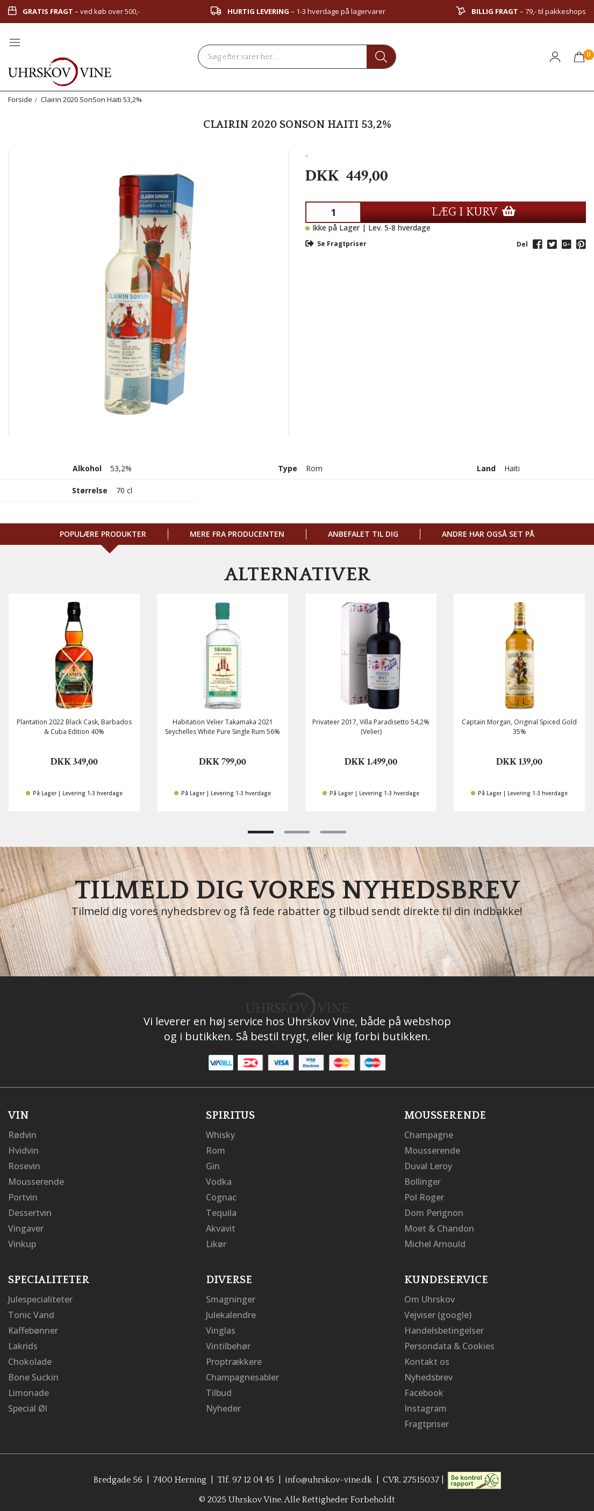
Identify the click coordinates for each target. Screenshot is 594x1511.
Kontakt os (426, 1355)
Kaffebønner (33, 1325)
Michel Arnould (435, 1240)
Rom (215, 1150)
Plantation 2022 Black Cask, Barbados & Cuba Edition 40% (74, 726)
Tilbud (219, 1385)
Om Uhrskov (429, 1295)
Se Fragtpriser (336, 243)
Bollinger (422, 1180)
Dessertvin (30, 1210)
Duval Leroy (428, 1165)
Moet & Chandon (439, 1225)
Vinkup (22, 1240)
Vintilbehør (228, 1340)
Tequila (221, 1210)
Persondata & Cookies (449, 1340)
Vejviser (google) (438, 1310)
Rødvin (22, 1135)
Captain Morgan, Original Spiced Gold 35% (519, 726)
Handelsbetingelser (444, 1325)
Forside (20, 99)
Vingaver (26, 1225)
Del (522, 244)
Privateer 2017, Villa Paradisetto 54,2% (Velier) (371, 726)
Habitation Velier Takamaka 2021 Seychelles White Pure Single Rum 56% (222, 726)
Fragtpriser (426, 1415)
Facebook (423, 1385)
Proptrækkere (234, 1355)
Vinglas (220, 1325)
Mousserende (36, 1180)
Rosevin (24, 1165)
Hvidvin (23, 1150)
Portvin (23, 1195)
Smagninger (230, 1295)
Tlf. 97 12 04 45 (245, 1471)
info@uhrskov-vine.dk (328, 1471)
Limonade (28, 1385)
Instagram (425, 1400)
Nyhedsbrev (428, 1370)
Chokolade (30, 1355)
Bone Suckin (33, 1370)
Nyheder (223, 1400)
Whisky (220, 1135)
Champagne (428, 1135)
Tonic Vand (31, 1310)
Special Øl (27, 1400)
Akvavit (220, 1225)
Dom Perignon (433, 1210)
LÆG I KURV (474, 212)
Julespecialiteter (40, 1295)
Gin (213, 1165)
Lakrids (23, 1340)
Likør (216, 1240)
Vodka (219, 1180)
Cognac (221, 1195)
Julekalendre (231, 1310)
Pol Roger (424, 1195)
